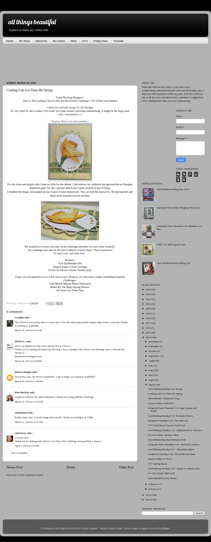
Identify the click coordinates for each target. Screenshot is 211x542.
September (154, 356)
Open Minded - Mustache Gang (163, 398)
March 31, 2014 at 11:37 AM (29, 422)
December (154, 341)
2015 (148, 332)
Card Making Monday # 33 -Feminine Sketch (170, 416)
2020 (148, 308)
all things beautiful (32, 22)
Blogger (166, 528)
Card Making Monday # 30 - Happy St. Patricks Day (174, 468)
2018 (148, 318)
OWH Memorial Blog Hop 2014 (173, 189)
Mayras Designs (23, 372)
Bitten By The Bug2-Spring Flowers (70, 287)
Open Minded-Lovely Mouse (162, 478)
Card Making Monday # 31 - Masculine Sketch (171, 449)
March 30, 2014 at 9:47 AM (28, 330)
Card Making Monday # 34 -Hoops (165, 389)
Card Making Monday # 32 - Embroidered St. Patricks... (175, 430)
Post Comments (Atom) (31, 475)
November (154, 346)
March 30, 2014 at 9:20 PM (28, 361)
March (152, 384)
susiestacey (20, 433)
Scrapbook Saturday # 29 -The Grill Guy (168, 420)
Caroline (19, 317)
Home (9, 40)
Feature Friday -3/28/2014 (161, 403)
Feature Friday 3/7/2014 (160, 458)
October (153, 351)
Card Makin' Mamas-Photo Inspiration (70, 283)
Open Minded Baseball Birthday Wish (167, 439)
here (126, 191)
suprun (145, 528)
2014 (148, 337)
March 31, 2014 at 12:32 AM (29, 401)
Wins (74, 40)
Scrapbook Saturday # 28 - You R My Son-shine (172, 454)
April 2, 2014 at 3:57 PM (27, 445)
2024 (148, 299)
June (151, 370)
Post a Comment (19, 452)
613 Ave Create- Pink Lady (161, 473)
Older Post (126, 467)
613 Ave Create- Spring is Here (163, 435)
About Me (41, 40)
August (152, 360)
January (153, 489)
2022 (148, 304)
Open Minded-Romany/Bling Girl (173, 263)
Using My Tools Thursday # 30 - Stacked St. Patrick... (174, 444)
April (151, 380)
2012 (148, 499)
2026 (148, 289)
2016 (148, 328)
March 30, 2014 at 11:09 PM (29, 381)
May (151, 375)
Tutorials (118, 40)
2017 (148, 323)
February (153, 484)
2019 (148, 313)
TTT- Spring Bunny (158, 463)
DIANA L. (20, 341)
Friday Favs (100, 40)
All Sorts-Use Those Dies (70, 290)
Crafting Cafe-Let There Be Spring (165, 393)
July (151, 365)
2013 (148, 495)
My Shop (24, 40)
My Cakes (59, 40)
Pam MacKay (22, 392)
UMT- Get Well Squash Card (171, 244)
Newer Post (14, 467)
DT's (85, 40)
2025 (148, 294)
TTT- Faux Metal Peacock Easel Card (166, 425)
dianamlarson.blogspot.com (28, 356)
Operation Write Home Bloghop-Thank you (178, 207)
